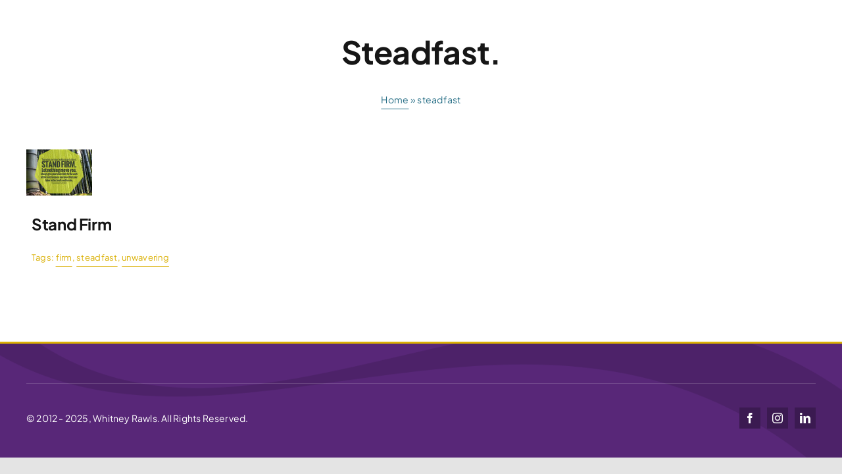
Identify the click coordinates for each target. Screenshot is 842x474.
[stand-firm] (59, 155)
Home (395, 99)
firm (64, 257)
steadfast (96, 257)
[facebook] (749, 418)
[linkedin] (805, 418)
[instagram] (777, 418)
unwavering (145, 257)
